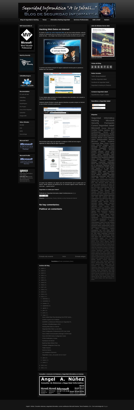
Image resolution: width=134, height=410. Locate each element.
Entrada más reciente (46, 256)
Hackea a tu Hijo (102, 168)
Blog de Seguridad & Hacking (29, 20)
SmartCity (107, 274)
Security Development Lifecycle (103, 273)
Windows (94, 134)
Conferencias (48, 198)
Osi (109, 216)
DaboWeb (22, 100)
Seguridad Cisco (108, 173)
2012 (42, 365)
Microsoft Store (95, 193)
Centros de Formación (107, 177)
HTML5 (102, 253)
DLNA (103, 248)
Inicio (64, 256)
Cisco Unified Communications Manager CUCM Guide (56, 333)
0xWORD (22, 112)
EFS (101, 252)
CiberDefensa (104, 185)
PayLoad (97, 268)
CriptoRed (94, 160)
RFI (98, 271)
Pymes (112, 143)
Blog (101, 143)
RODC (100, 235)
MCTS (100, 173)
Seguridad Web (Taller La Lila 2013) (52, 329)
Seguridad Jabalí (106, 125)
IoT (105, 256)
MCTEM (106, 258)
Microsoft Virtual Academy (102, 141)
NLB (106, 262)
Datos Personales (108, 171)
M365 (108, 230)
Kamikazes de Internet (48, 340)
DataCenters (108, 248)
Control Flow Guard (96, 248)
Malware (111, 138)
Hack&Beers (105, 209)
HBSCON (98, 253)
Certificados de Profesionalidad (99, 179)
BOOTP (93, 241)
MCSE (112, 153)
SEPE (110, 271)
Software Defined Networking (106, 195)
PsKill (113, 270)
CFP (111, 242)
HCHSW (93, 173)
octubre (45, 303)
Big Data (111, 197)
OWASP (106, 264)
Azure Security (96, 159)
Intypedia (102, 256)
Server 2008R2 (96, 174)
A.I (108, 219)
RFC (96, 271)
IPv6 (108, 255)
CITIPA (97, 245)
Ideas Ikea (111, 255)
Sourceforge (23, 134)
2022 (42, 275)
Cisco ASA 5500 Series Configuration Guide (54, 336)
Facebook (111, 148)
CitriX (113, 245)
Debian (99, 225)
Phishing (102, 268)
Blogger (112, 167)
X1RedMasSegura (96, 170)
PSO (103, 267)
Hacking (95, 120)
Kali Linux (102, 230)
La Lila (64, 198)
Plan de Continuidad (109, 268)
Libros (99, 154)
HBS (108, 176)
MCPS (93, 163)
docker (93, 279)
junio (44, 312)
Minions (93, 262)
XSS (113, 236)
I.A (106, 227)
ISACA (97, 228)
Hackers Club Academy (107, 200)
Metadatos (111, 211)
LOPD (112, 176)
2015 (42, 292)
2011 (42, 368)
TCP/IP (108, 204)
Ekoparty (107, 190)
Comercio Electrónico (98, 220)
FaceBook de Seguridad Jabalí (100, 82)
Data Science (106, 224)
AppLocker (94, 206)
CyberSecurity (95, 198)
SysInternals (94, 217)
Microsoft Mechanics (109, 261)
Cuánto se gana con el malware (50, 319)
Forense (107, 181)
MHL (109, 258)
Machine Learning (102, 259)
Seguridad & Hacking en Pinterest (101, 85)
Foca (100, 198)
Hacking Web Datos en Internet (50, 326)
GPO (92, 168)
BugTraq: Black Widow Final (49, 343)
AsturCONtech (94, 239)
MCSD (112, 165)
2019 (42, 282)
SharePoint (101, 274)
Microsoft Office (109, 192)
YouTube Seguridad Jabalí (99, 79)
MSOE (112, 230)
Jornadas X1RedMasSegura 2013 (51, 324)
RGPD (101, 271)
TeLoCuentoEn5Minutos (108, 217)
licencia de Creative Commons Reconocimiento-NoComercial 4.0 (26, 179)
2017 (42, 287)
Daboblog (102, 181)
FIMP (112, 190)
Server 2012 (110, 151)
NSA (98, 216)
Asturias (94, 138)
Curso (105, 138)
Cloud (106, 143)
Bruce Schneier (100, 242)
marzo (44, 360)
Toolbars (100, 277)
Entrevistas (102, 176)
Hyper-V (93, 171)
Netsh (102, 264)
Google (107, 153)
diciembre (45, 298)
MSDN (112, 258)
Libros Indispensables (99, 139)
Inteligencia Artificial (108, 228)
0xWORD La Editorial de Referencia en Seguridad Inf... (57, 322)
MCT (112, 130)
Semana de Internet (71, 198)
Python (93, 271)
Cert (107, 245)
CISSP (112, 219)
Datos (99, 171)
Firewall (112, 225)
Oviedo (93, 154)
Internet (59, 198)
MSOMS (93, 259)
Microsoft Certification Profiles (100, 167)
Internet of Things (95, 256)
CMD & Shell (96, 20)
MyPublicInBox (110, 231)
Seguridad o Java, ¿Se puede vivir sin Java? (54, 355)
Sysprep (105, 276)
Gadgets (109, 252)
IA (108, 227)
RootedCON (106, 235)
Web (96, 197)
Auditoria (105, 197)
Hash (105, 253)
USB (100, 236)
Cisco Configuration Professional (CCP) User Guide (56, 331)
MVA (104, 149)
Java (110, 256)
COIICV (101, 245)
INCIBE (22, 125)
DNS (97, 181)
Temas (45, 20)
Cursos (55, 198)
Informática (106, 154)
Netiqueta (97, 264)
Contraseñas (111, 247)
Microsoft (95, 128)
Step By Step (98, 276)
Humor (104, 128)
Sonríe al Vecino (46, 350)
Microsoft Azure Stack (97, 261)
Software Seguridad (108, 174)
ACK (106, 238)
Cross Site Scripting (109, 222)
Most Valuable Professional (107, 193)
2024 (42, 270)
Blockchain (93, 242)
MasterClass (111, 259)
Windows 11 (111, 277)
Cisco (99, 157)
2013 (42, 296)
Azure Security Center (106, 206)
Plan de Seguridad (102, 163)
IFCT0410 (101, 255)
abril (44, 357)
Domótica (106, 250)
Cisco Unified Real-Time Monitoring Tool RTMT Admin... (57, 317)
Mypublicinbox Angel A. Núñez (100, 94)
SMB (113, 271)
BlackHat (112, 241)
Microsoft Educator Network (99, 156)
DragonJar (111, 185)
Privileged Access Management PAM (101, 270)
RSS (113, 216)
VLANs (104, 236)
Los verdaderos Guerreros (49, 352)
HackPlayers (23, 103)
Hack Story (111, 198)
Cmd (112, 159)
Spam (96, 236)
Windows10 (105, 157)
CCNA (106, 170)
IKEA (105, 255)
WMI (107, 277)
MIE (97, 177)
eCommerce (94, 238)
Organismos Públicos (96, 267)
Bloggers (105, 145)
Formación (109, 123)
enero (44, 362)
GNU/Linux (105, 198)
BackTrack (97, 185)
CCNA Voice (101, 208)
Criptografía (102, 148)
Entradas (95, 105)
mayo (44, 315)
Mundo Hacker (109, 214)
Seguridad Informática (102, 118)
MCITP (112, 168)
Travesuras (95, 143)
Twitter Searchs (46, 347)
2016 (42, 289)
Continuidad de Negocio (102, 247)
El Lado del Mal (24, 94)
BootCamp (94, 208)
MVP (92, 182)
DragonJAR (23, 115)
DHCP (93, 209)
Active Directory (96, 145)
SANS (104, 271)
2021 (42, 277)
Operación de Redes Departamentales (102, 265)
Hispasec (93, 192)
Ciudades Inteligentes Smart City (51, 345)
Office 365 (111, 264)
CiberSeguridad (95, 149)
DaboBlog (22, 97)
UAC (104, 277)
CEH (109, 242)
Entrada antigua (80, 256)
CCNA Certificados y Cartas (49, 338)
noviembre (46, 301)
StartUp (93, 276)
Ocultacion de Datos (106, 184)
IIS (92, 228)
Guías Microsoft (105, 187)
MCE (112, 154)
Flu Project (23, 106)
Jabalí (107, 256)
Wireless (109, 236)
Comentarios (96, 108)
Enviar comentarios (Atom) (66, 261)
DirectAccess (100, 250)
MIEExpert (100, 192)
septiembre (46, 305)
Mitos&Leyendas (100, 262)
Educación (106, 165)
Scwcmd (93, 273)
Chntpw (109, 245)
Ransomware (94, 195)
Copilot (102, 222)
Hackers (106, 20)
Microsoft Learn (101, 231)
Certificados (110, 162)
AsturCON (112, 238)
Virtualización (103, 219)
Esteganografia (106, 225)
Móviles (93, 216)
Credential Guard (109, 208)
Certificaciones (104, 134)
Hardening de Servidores (98, 227)
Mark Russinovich (102, 211)
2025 (42, 268)
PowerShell (102, 162)
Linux (92, 177)
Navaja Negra (103, 203)
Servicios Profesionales (81, 20)
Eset (92, 187)
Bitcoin (102, 241)
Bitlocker (107, 241)
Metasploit (94, 231)
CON (104, 245)
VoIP (92, 197)
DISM (100, 224)
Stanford (112, 274)
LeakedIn (101, 258)
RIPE (21, 131)
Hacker (112, 170)
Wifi (100, 197)
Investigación (94, 230)
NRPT (109, 262)
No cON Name (95, 233)
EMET (104, 252)
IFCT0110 (111, 227)
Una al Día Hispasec (26, 109)
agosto (45, 308)
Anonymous (94, 176)
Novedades (104, 216)
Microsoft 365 (102, 189)
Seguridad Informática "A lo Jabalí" (26, 174)
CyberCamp (94, 224)
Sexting (96, 274)
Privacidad (106, 159)
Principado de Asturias (99, 146)
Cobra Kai (93, 247)
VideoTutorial (94, 219)
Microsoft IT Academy (99, 212)
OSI (21, 128)
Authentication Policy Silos (107, 239)
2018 (42, 285)
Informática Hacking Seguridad (60, 20)
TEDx (112, 204)
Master (100, 201)
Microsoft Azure (108, 136)
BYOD (97, 241)
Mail (96, 182)
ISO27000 (94, 201)
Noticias (111, 139)
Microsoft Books (103, 182)
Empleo (98, 209)
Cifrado (112, 145)
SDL (107, 271)
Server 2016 (108, 132)
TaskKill (96, 277)
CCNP (105, 242)
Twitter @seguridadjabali (98, 76)
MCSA (100, 138)
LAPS (96, 258)
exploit (101, 238)
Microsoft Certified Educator (102, 150)
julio (44, 310)
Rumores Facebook (97, 153)
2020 (42, 280)
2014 (42, 294)
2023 (42, 273)
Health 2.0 (109, 253)
